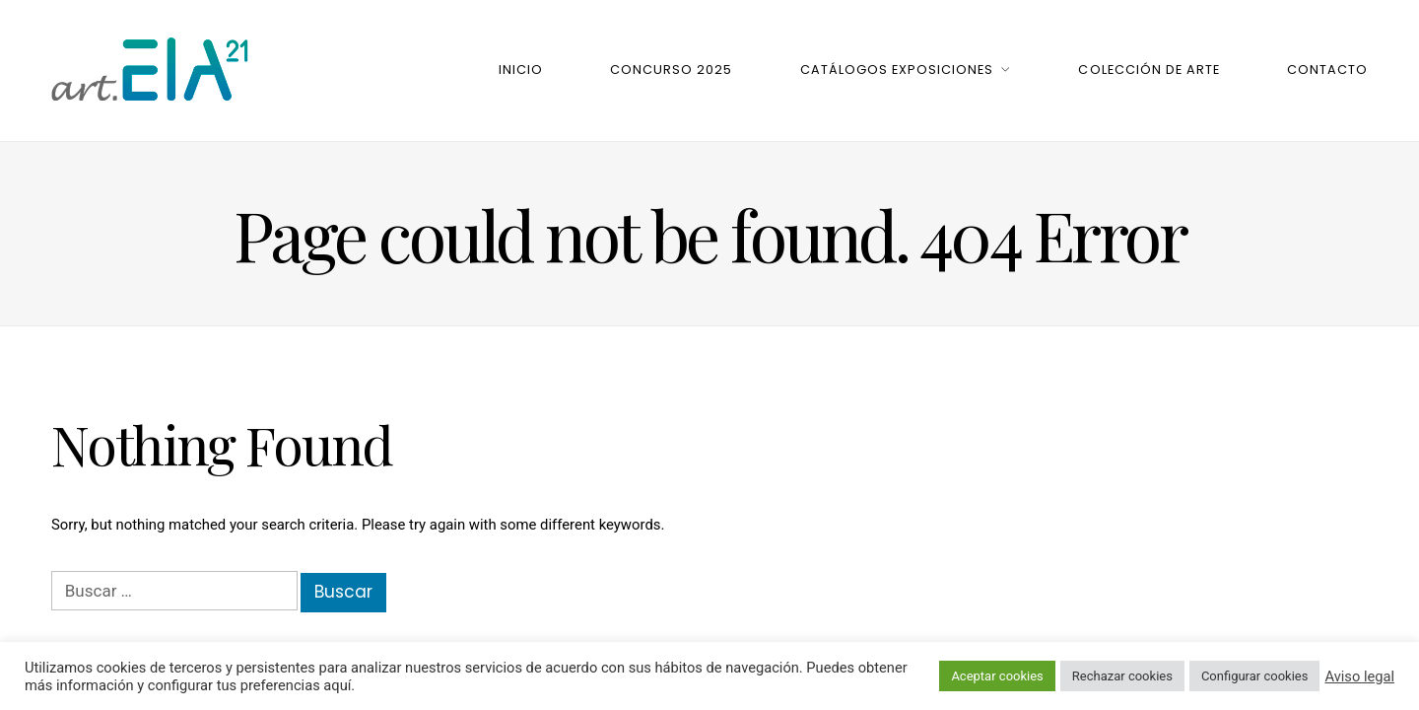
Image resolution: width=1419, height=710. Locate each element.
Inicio (521, 69)
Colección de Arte (1148, 69)
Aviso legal (1359, 676)
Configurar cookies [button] (1255, 676)
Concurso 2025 (671, 69)
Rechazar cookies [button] (1122, 676)
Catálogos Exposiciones (896, 69)
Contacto (1327, 69)
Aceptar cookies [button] (997, 676)
